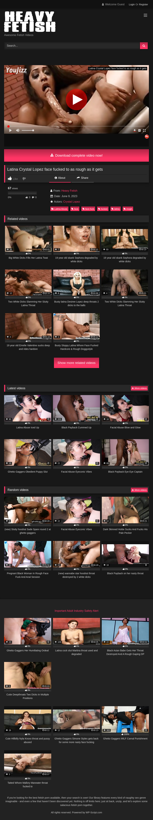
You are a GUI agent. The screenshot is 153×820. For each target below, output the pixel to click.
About (60, 177)
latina (116, 209)
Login (132, 4)
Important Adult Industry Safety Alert (76, 610)
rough (128, 209)
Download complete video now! (76, 155)
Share (82, 177)
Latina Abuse (59, 209)
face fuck (88, 209)
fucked (102, 209)
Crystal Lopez (71, 201)
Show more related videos (77, 363)
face (74, 209)
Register (143, 4)
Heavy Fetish (69, 190)
